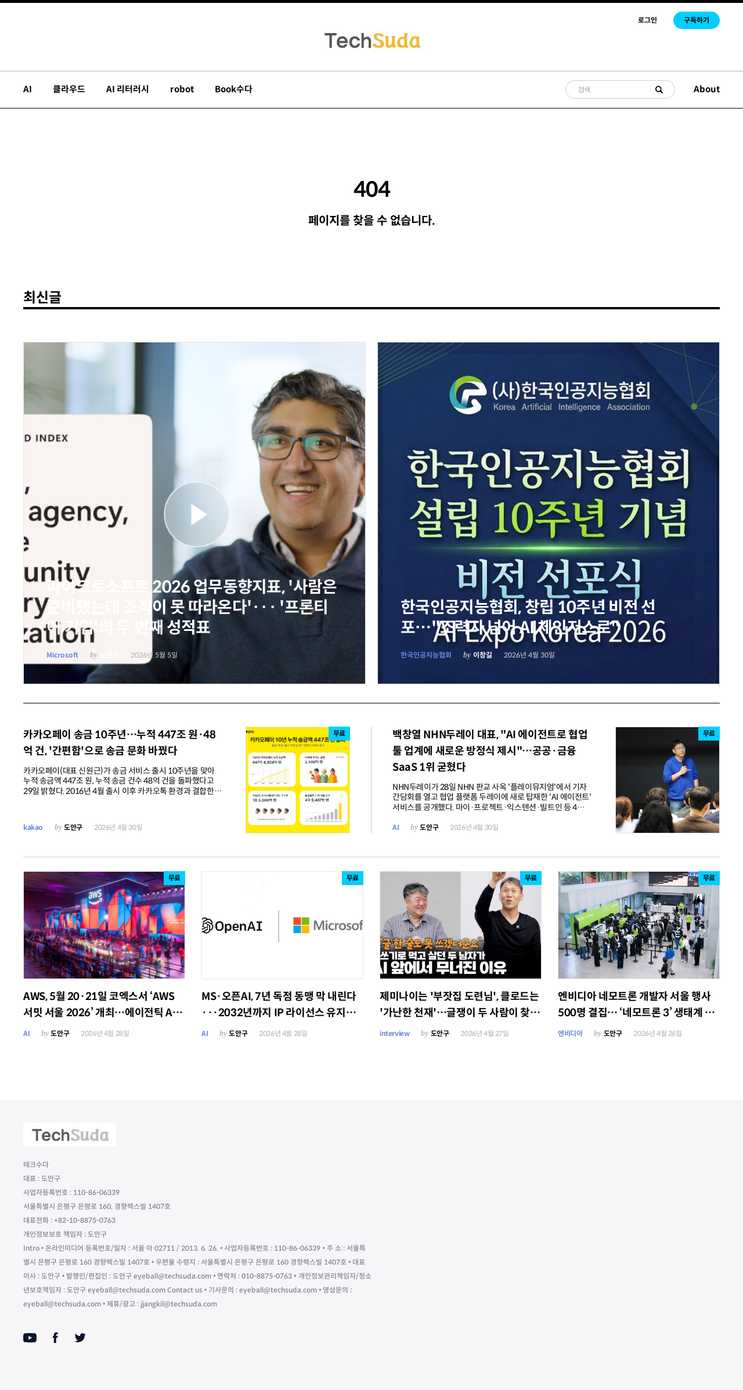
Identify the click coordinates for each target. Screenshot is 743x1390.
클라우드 (69, 89)
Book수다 (234, 89)
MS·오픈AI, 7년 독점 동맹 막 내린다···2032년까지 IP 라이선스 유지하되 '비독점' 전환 (278, 1012)
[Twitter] (80, 1337)
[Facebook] (55, 1338)
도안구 (109, 655)
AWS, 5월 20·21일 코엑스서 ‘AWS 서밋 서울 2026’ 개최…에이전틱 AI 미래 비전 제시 (99, 1012)
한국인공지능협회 (426, 655)
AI (27, 89)
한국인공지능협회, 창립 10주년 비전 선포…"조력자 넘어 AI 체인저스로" (528, 617)
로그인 (647, 20)
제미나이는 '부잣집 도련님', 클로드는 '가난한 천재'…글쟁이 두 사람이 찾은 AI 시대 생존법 (460, 1012)
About (707, 89)
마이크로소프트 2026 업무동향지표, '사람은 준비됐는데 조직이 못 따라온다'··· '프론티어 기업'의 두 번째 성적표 (191, 607)
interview (394, 1033)
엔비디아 (570, 1033)
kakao (33, 827)
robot (182, 89)
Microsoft (62, 655)
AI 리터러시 (127, 89)
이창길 (482, 655)
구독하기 (696, 20)
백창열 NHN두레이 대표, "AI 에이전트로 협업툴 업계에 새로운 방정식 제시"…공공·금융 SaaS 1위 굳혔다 (489, 751)
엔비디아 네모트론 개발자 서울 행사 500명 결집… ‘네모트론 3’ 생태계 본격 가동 (636, 1012)
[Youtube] (30, 1337)
